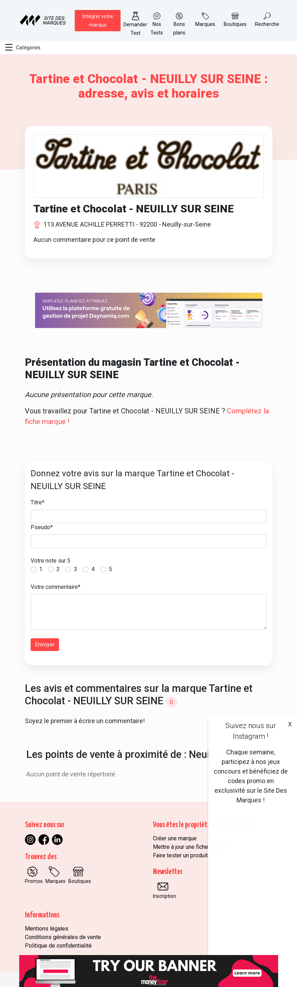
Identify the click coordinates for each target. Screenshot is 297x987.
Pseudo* (42, 527)
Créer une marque (175, 838)
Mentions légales (46, 928)
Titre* (37, 502)
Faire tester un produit (180, 855)
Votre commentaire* (55, 587)
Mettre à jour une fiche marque (190, 847)
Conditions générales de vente (63, 937)
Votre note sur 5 (50, 560)
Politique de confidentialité (58, 945)
